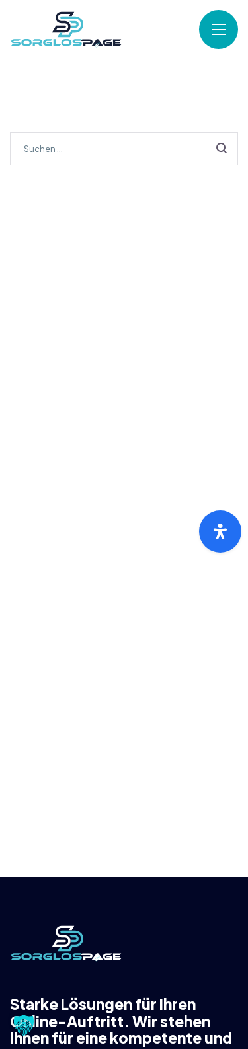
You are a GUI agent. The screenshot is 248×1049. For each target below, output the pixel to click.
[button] (24, 1025)
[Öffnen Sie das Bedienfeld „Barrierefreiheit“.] (220, 531)
